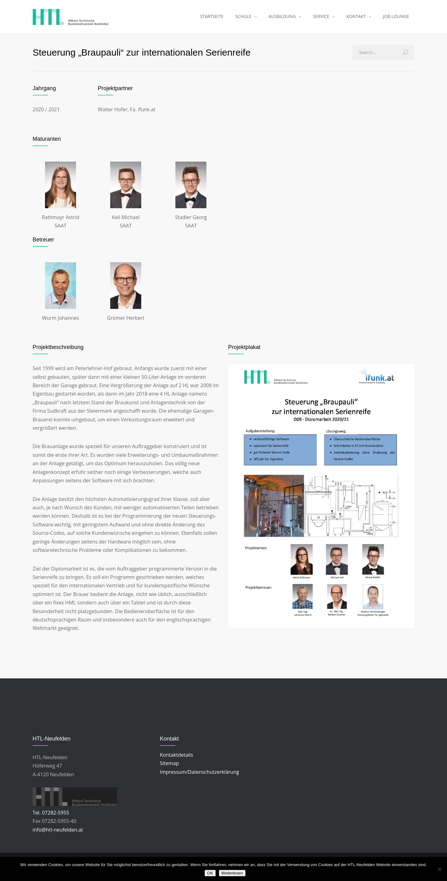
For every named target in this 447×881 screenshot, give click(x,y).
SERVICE (321, 18)
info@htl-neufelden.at (58, 834)
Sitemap (169, 767)
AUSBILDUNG (282, 18)
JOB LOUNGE (396, 18)
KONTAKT (356, 18)
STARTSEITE (211, 18)
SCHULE (243, 18)
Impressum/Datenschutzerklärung (199, 776)
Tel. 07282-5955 (51, 817)
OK (210, 873)
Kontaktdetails (176, 759)
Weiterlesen (232, 873)
